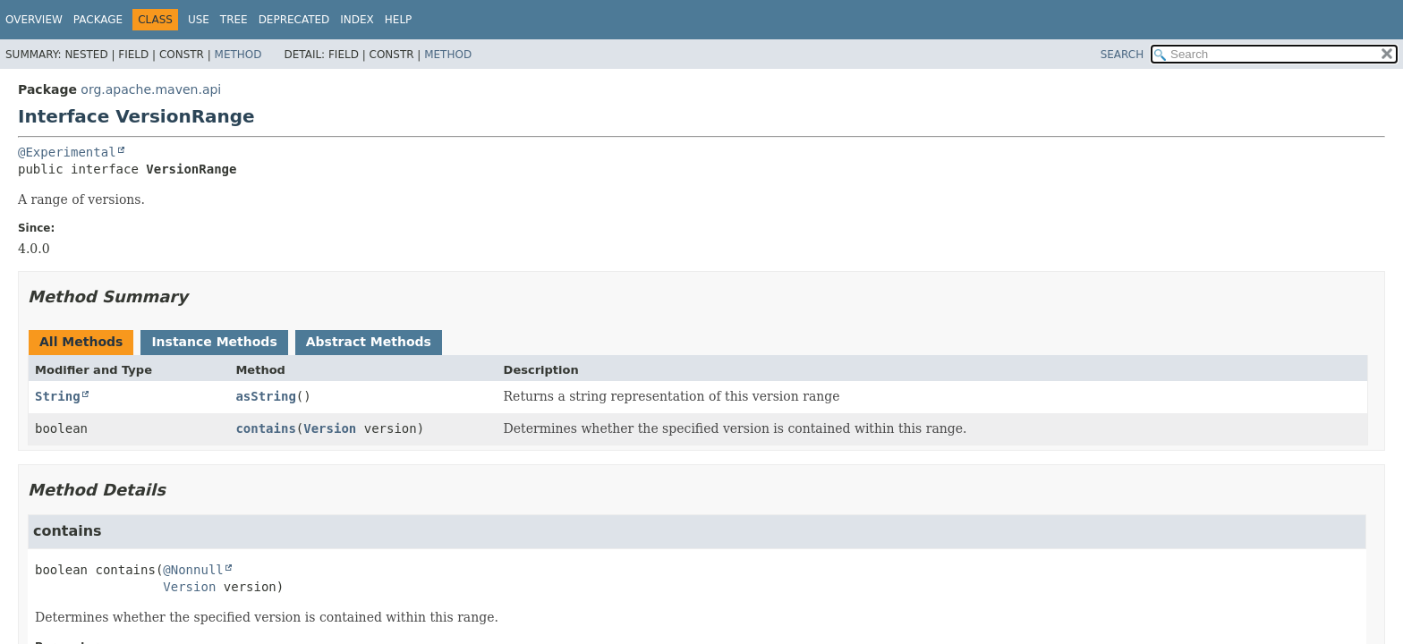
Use (198, 19)
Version (329, 428)
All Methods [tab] (81, 342)
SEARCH (1122, 54)
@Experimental (67, 152)
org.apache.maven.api (151, 89)
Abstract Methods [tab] (368, 342)
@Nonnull (193, 570)
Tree (234, 19)
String (58, 396)
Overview (34, 19)
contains (265, 428)
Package (98, 19)
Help (398, 19)
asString (265, 396)
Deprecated (294, 19)
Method (238, 54)
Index (357, 19)
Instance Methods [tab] (213, 342)
